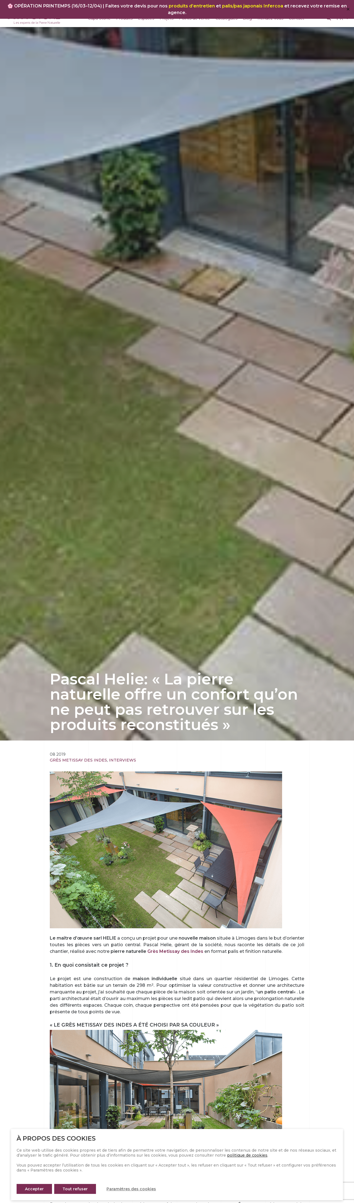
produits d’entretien (192, 6)
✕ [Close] (348, 9)
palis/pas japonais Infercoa (252, 6)
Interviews (122, 760)
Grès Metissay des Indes (78, 760)
